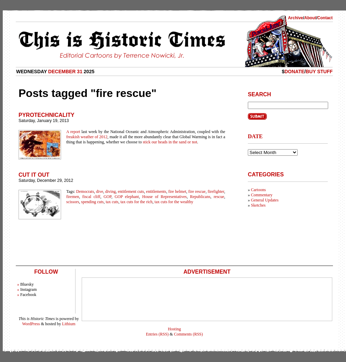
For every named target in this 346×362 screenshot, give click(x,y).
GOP (108, 196)
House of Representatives (164, 196)
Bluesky (27, 284)
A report (73, 131)
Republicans (200, 196)
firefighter (216, 191)
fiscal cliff (91, 196)
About (310, 17)
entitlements (156, 191)
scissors (72, 201)
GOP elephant (127, 196)
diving (110, 191)
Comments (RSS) (188, 334)
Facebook (28, 294)
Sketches (258, 205)
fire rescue (197, 191)
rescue (219, 196)
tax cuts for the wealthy (173, 201)
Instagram (28, 289)
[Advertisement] (207, 299)
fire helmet (177, 191)
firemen (72, 196)
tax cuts (112, 201)
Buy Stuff (319, 71)
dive (99, 191)
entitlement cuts (131, 191)
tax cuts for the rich (136, 201)
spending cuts (92, 201)
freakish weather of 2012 (86, 136)
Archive (295, 17)
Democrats (85, 191)
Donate (294, 71)
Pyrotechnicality (46, 115)
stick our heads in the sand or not (170, 142)
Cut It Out (34, 175)
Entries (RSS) (157, 334)
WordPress (31, 323)
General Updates (264, 200)
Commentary (262, 195)
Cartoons (258, 189)
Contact (325, 17)
